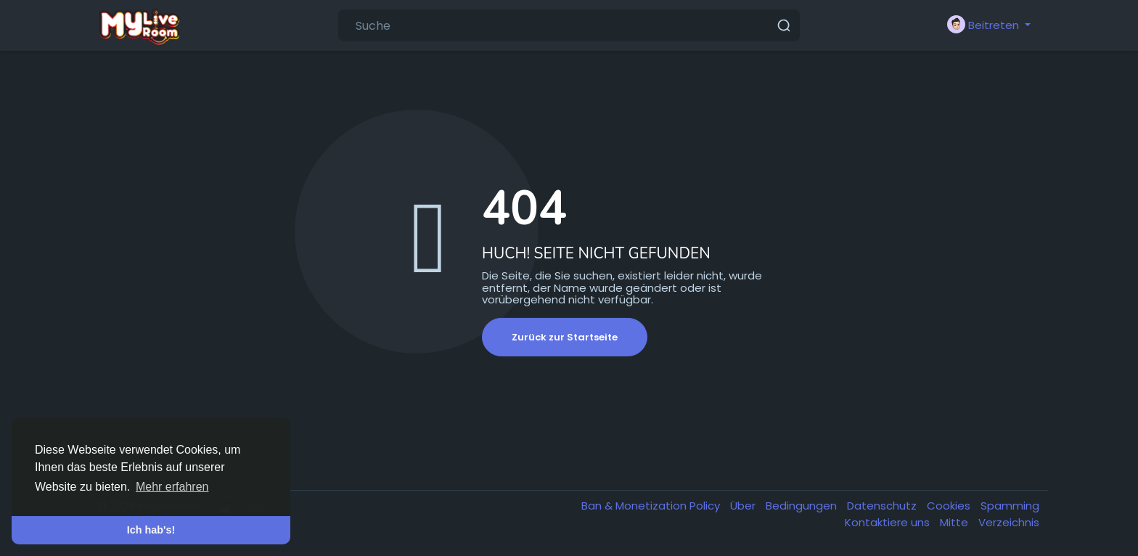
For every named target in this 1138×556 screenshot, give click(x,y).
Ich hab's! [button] (151, 530)
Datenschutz (883, 505)
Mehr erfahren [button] (172, 487)
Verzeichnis (1008, 522)
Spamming (1010, 505)
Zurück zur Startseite (565, 337)
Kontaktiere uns (889, 522)
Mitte (955, 522)
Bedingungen (803, 505)
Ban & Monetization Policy (652, 505)
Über (744, 505)
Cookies (950, 505)
